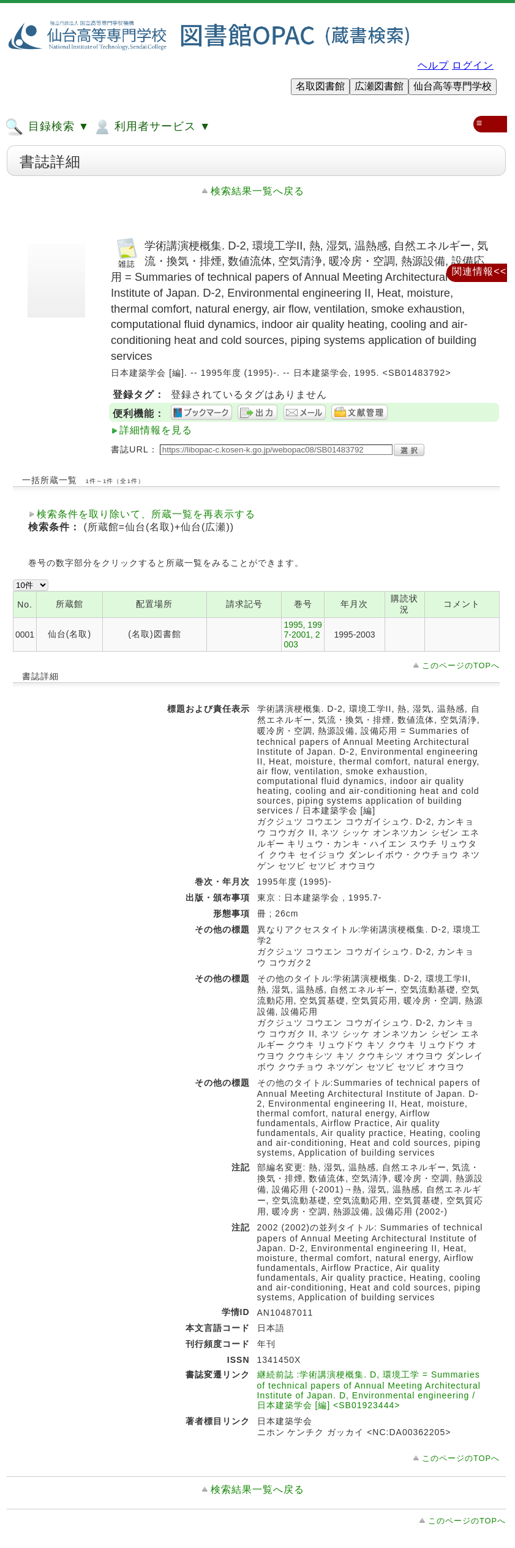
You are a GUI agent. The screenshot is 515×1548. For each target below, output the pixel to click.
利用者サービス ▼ (151, 127)
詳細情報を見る (155, 430)
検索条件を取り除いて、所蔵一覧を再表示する (146, 514)
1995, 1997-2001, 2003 (302, 634)
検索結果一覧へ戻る (257, 191)
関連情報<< (479, 271)
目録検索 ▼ (47, 127)
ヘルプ (433, 65)
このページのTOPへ (461, 665)
